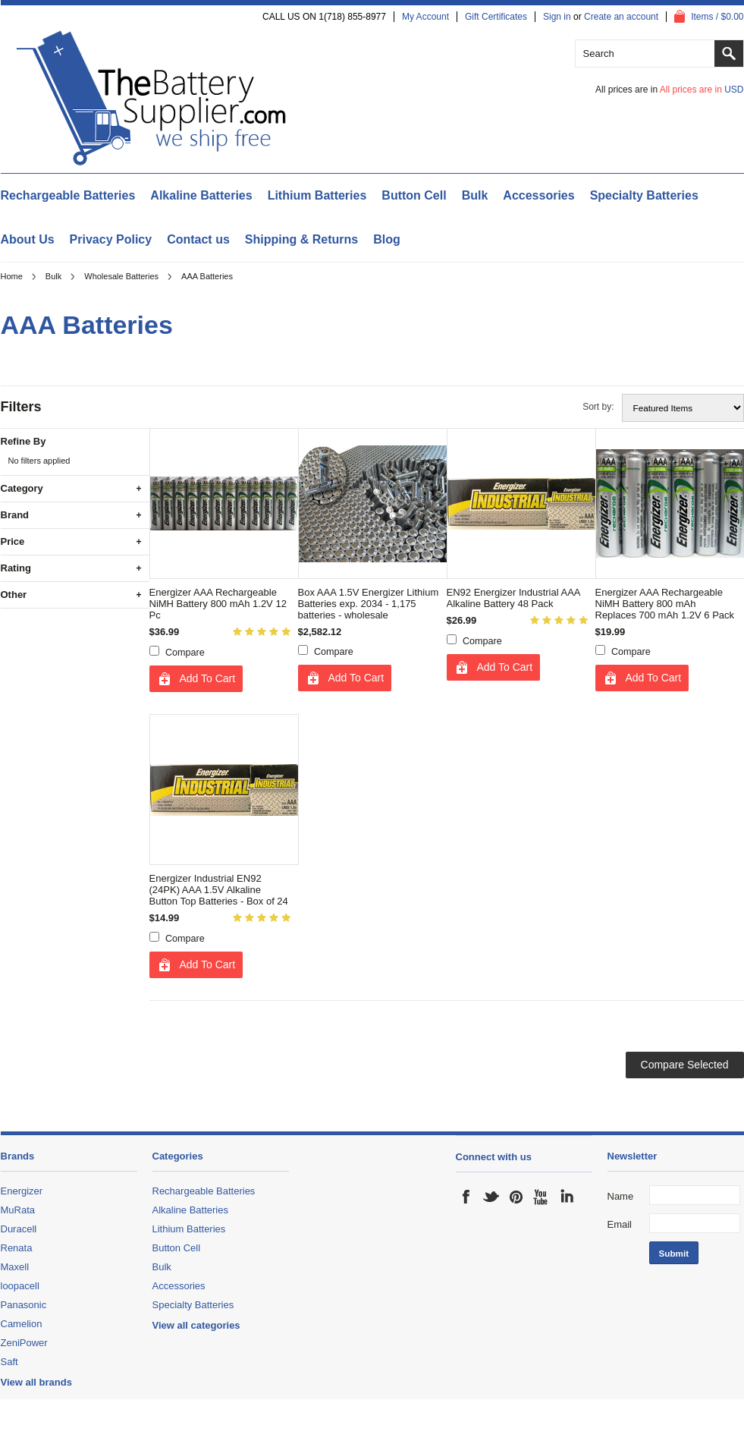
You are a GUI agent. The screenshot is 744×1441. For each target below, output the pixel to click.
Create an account (621, 16)
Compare (185, 652)
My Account (425, 16)
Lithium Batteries (317, 195)
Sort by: (598, 406)
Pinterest (516, 1196)
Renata (17, 1248)
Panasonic (24, 1304)
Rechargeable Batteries (68, 195)
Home (12, 276)
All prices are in (702, 89)
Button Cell (413, 195)
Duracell (19, 1229)
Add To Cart (208, 678)
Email (620, 1224)
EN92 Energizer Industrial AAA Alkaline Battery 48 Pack (513, 598)
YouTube (541, 1196)
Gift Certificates (496, 16)
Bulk (475, 195)
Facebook (466, 1196)
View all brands (36, 1382)
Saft (9, 1361)
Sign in (557, 16)
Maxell (15, 1267)
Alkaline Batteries (201, 195)
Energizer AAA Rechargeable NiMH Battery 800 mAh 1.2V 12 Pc (218, 604)
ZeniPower (24, 1342)
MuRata (18, 1210)
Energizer (22, 1191)
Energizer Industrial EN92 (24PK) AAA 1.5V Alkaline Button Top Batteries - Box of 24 (218, 890)
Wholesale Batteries (121, 276)
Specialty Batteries (644, 195)
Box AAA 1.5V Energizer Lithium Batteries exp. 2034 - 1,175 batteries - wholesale (368, 604)
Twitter (491, 1196)
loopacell (20, 1286)
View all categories (196, 1325)
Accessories (538, 195)
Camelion (21, 1323)
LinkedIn (566, 1196)
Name (620, 1196)
